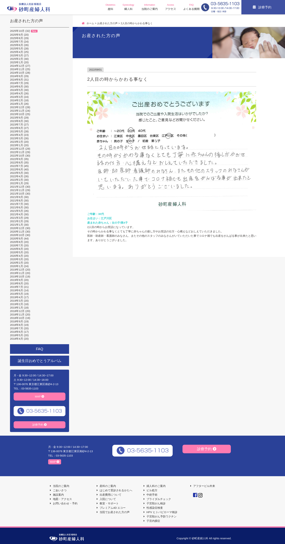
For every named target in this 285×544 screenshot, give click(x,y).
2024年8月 (16, 79)
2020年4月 (16, 255)
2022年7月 (16, 165)
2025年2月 (16, 58)
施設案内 (58, 494)
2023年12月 (17, 107)
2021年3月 (16, 217)
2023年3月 (16, 138)
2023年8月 (16, 121)
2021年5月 (16, 210)
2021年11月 (17, 190)
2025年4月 (16, 51)
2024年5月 (16, 89)
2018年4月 (16, 338)
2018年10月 (17, 317)
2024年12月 (17, 65)
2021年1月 (16, 224)
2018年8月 (16, 324)
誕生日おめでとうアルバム (39, 361)
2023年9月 (16, 117)
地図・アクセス (62, 499)
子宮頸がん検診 (156, 503)
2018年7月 (16, 328)
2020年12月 (17, 228)
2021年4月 (16, 214)
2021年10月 (17, 193)
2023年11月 (17, 110)
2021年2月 (16, 221)
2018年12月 (17, 311)
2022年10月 (17, 155)
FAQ (39, 349)
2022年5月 (16, 172)
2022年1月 (16, 183)
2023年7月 (16, 124)
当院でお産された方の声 (115, 512)
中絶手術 (151, 494)
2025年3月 (16, 55)
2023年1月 (16, 145)
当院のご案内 (61, 485)
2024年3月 (16, 96)
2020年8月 (16, 241)
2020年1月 (16, 266)
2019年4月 (16, 297)
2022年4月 (16, 176)
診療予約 (39, 424)
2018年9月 (16, 321)
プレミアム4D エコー (113, 507)
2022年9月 (16, 159)
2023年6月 (16, 127)
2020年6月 (16, 248)
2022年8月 (16, 162)
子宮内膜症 (153, 520)
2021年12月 (17, 186)
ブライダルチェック (158, 499)
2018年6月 (16, 331)
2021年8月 (16, 200)
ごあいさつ (60, 490)
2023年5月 (16, 131)
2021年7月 (16, 203)
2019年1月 (16, 307)
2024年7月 (16, 83)
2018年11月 (17, 314)
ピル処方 (151, 490)
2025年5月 (16, 48)
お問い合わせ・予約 (65, 503)
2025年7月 (16, 41)
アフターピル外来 (204, 485)
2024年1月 (16, 103)
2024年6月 (16, 86)
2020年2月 (16, 262)
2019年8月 (16, 283)
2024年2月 (16, 100)
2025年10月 (17, 30)
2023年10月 (17, 114)
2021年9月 (16, 197)
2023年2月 (16, 141)
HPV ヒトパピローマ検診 (161, 512)
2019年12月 (17, 269)
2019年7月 (16, 286)
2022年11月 (17, 152)
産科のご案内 (108, 485)
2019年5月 (16, 293)
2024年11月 (17, 69)
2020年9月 (16, 238)
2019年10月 (17, 276)
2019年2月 (16, 304)
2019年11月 (17, 273)
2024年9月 (16, 76)
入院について (108, 499)
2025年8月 (16, 38)
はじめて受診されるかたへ (116, 490)
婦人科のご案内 (156, 485)
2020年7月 (16, 245)
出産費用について (110, 494)
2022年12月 (17, 148)
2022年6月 (16, 169)
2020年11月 (17, 231)
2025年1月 (16, 62)
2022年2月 (16, 179)
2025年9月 (16, 34)
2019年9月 (16, 279)
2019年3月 (16, 300)
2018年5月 (16, 335)
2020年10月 (17, 235)
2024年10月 (17, 72)
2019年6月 (16, 290)
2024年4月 (16, 93)
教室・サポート (109, 503)
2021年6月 (16, 207)
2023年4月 (16, 134)
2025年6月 (16, 45)
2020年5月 (16, 252)
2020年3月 (16, 259)
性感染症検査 (154, 507)
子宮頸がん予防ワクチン (161, 516)
